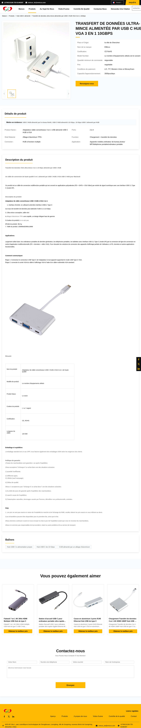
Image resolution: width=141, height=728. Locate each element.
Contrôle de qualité (81, 9)
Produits (32, 9)
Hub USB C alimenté (23, 16)
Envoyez (70, 685)
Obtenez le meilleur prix (18, 631)
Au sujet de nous (47, 9)
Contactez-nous (100, 9)
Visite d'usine (63, 9)
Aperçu (53, 716)
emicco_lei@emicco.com (37, 2)
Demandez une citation (120, 9)
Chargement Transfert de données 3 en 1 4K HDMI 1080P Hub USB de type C (123, 621)
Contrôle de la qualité (117, 716)
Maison (21, 9)
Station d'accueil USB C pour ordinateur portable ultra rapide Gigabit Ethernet (51, 621)
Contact (134, 716)
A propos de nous (80, 716)
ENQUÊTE (132, 2)
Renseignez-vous (87, 84)
